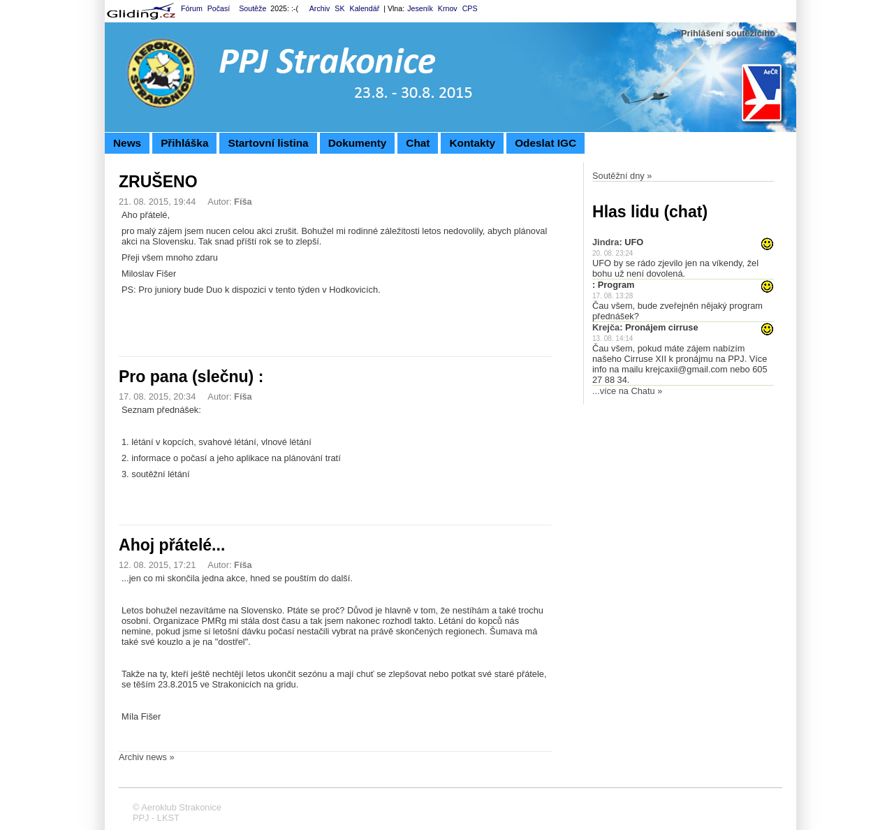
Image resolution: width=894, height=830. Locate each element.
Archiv (319, 8)
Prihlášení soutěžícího (728, 33)
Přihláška (184, 143)
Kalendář (365, 8)
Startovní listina (268, 143)
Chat (418, 143)
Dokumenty (357, 143)
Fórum (192, 8)
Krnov (447, 8)
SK (339, 8)
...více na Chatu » (627, 391)
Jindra (605, 242)
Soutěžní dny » (622, 175)
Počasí (218, 8)
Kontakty (472, 143)
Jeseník (420, 8)
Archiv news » (147, 757)
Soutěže (252, 8)
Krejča (606, 327)
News (127, 143)
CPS (470, 8)
